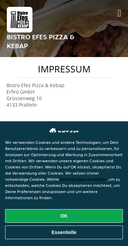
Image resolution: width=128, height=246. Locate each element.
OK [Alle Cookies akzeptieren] (64, 216)
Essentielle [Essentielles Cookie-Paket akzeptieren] (64, 232)
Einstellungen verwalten (83, 179)
